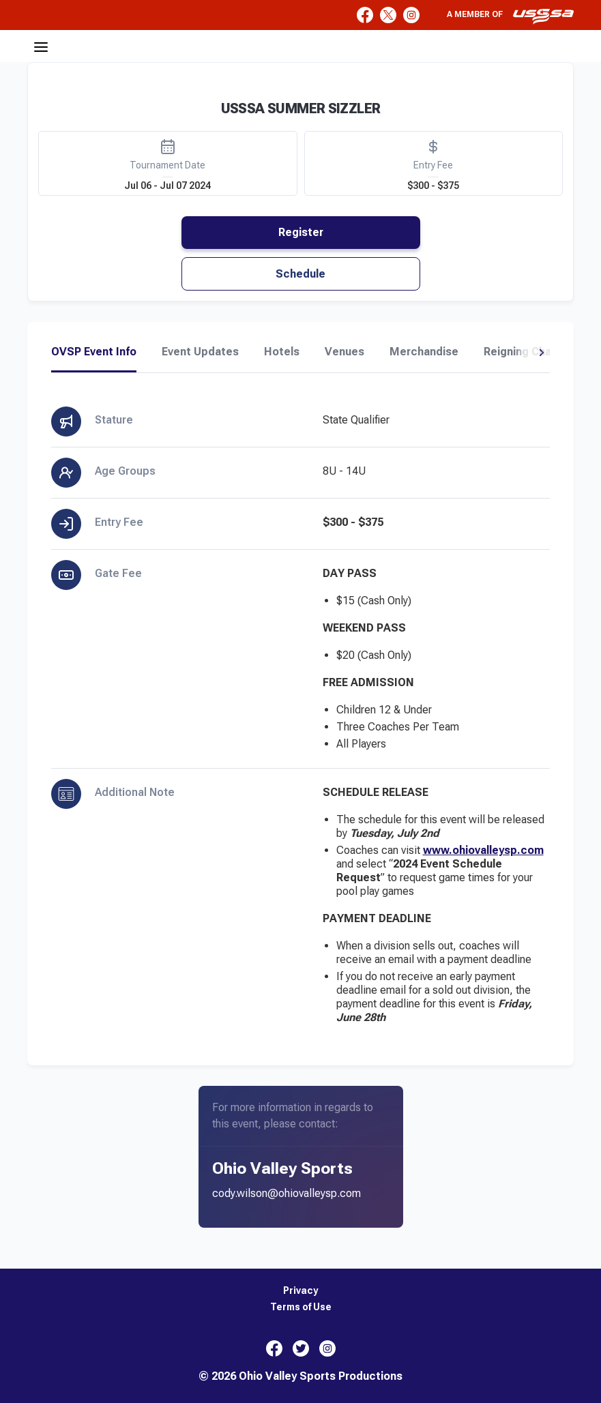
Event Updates (200, 352)
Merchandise (424, 352)
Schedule (300, 273)
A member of (510, 16)
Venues (344, 352)
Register (300, 232)
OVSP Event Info (93, 352)
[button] (541, 352)
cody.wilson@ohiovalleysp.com (286, 1193)
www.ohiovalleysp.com (483, 850)
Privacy (300, 1291)
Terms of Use (301, 1307)
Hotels (281, 352)
